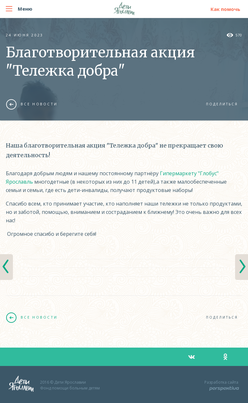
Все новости (31, 104)
